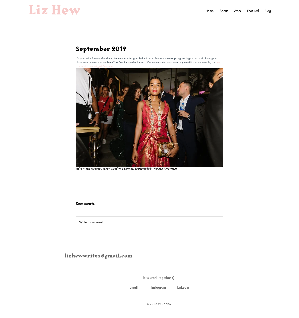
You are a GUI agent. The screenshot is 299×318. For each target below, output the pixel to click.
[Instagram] (158, 288)
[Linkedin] (183, 288)
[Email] (134, 288)
